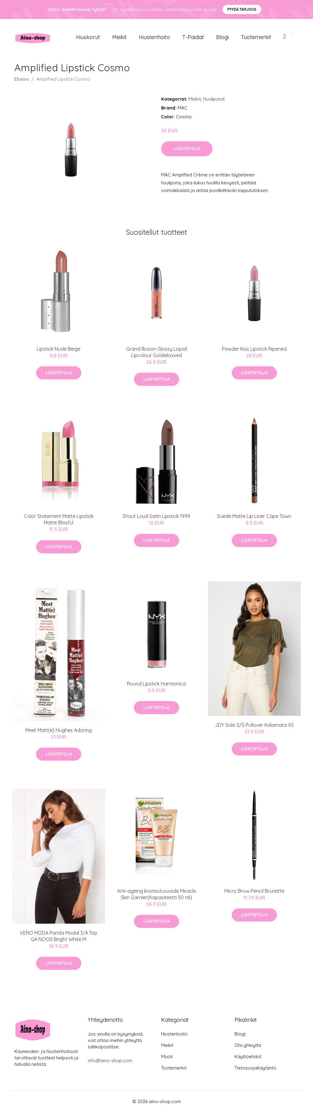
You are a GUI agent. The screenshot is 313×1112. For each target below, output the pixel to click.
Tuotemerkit (256, 37)
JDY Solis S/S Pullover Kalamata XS (254, 725)
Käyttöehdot (247, 1056)
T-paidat (193, 37)
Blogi (222, 37)
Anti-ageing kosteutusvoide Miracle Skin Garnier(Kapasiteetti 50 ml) (156, 894)
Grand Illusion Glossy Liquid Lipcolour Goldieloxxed (156, 352)
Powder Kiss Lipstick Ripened (254, 349)
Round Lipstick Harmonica (156, 684)
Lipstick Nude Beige (58, 349)
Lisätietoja (187, 148)
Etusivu (21, 79)
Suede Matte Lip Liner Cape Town (254, 516)
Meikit (119, 37)
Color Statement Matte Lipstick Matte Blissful (59, 519)
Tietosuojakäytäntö (255, 1068)
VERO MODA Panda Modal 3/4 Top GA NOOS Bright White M (58, 936)
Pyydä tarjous (241, 9)
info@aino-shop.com (110, 1060)
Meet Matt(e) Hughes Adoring (58, 730)
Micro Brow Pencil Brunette (254, 891)
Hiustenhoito (154, 37)
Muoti (167, 1056)
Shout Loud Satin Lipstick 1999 (156, 516)
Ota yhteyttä (247, 1045)
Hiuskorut (88, 37)
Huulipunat (214, 99)
